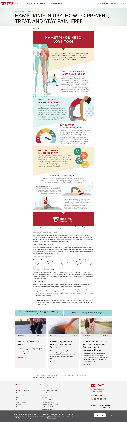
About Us (18, 388)
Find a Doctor (19, 3)
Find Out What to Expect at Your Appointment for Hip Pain (38, 313)
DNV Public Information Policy (50, 404)
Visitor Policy (45, 395)
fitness (61, 375)
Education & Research (57, 3)
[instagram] (105, 399)
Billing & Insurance (102, 3)
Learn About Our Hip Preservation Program (88, 313)
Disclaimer (44, 397)
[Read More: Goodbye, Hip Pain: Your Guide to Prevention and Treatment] (63, 326)
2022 (38, 11)
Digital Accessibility (47, 400)
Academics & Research (22, 390)
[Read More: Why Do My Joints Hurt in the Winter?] (30, 326)
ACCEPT (100, 415)
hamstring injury (70, 375)
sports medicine (52, 375)
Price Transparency (47, 388)
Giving (18, 400)
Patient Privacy (46, 392)
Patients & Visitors (40, 3)
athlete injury (81, 375)
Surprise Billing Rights (47, 409)
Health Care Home (20, 11)
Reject (111, 415)
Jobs (17, 397)
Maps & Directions (21, 402)
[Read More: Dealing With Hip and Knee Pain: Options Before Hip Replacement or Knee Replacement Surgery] (96, 326)
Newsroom (19, 404)
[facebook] (95, 399)
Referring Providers (21, 407)
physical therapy (38, 377)
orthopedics (41, 375)
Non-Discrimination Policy (48, 407)
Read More (20, 357)
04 (42, 11)
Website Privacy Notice (48, 402)
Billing (17, 392)
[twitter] (92, 399)
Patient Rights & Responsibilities (50, 390)
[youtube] (98, 399)
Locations (29, 3)
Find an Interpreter (21, 395)
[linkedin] (101, 399)
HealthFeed (31, 11)
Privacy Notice (51, 418)
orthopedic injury (51, 377)
